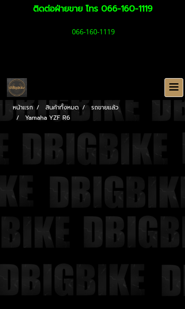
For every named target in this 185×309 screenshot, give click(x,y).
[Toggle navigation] (173, 87)
